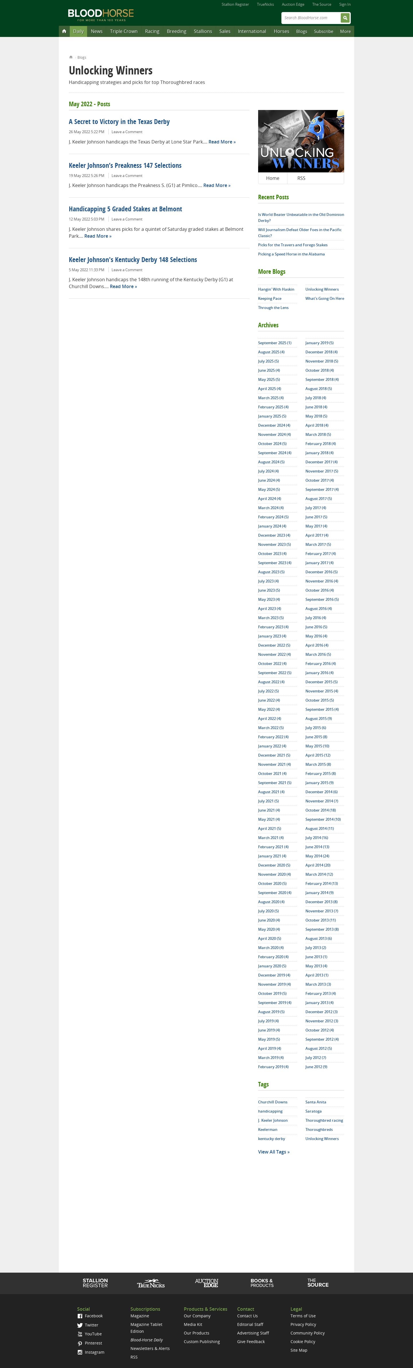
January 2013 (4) (319, 1002)
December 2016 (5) (321, 571)
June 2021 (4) (269, 810)
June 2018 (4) (316, 407)
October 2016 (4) (319, 590)
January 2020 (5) (272, 966)
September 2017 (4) (322, 489)
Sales (225, 31)
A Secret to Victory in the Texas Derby (119, 122)
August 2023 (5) (271, 571)
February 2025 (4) (273, 407)
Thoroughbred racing (324, 1120)
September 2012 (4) (322, 1039)
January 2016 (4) (319, 672)
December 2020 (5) (274, 865)
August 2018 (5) (318, 388)
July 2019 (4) (268, 1020)
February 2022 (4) (273, 736)
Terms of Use (303, 1315)
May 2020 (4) (269, 929)
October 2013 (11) (320, 920)
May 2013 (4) (316, 966)
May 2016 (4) (316, 636)
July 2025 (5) (268, 361)
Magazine (139, 1315)
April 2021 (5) (269, 828)
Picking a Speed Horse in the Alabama (291, 254)
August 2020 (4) (271, 901)
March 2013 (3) (318, 984)
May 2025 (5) (269, 379)
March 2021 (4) (271, 837)
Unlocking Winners (322, 289)
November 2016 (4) (321, 581)
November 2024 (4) (274, 434)
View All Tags (272, 1152)
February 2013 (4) (320, 993)
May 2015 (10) (317, 746)
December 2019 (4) (274, 975)
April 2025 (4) (269, 388)
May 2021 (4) (269, 819)
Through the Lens (273, 307)
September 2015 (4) (322, 709)
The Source (321, 4)
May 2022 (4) (269, 709)
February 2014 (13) (321, 883)
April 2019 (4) (269, 1048)
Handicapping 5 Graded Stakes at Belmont (125, 209)
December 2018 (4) (321, 352)
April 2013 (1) (316, 975)
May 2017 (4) (316, 526)
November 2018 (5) (321, 361)
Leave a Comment (127, 131)
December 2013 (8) (321, 901)
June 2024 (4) (269, 480)
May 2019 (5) (269, 1039)
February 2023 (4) (273, 626)
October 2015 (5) (319, 700)
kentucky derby (271, 1138)
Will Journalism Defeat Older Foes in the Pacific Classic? (300, 232)
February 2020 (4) (273, 956)
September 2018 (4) (322, 379)
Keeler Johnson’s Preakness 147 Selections (125, 166)
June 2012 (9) (316, 1066)
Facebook (90, 1315)
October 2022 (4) (272, 663)
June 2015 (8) (316, 736)
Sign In (345, 4)
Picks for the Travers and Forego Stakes (293, 244)
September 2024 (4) (274, 452)
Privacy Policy (303, 1324)
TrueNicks (265, 4)
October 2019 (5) (272, 993)
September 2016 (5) (322, 599)
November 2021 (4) (274, 764)
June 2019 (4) (269, 1030)
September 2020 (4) (274, 892)
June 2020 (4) (269, 920)
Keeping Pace (269, 298)
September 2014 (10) (323, 819)
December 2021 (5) (274, 755)
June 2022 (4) (269, 700)
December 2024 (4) (274, 425)
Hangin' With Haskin (276, 289)
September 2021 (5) (274, 782)
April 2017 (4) (316, 535)
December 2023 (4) (274, 535)
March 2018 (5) (318, 434)
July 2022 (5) (268, 691)
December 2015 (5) (321, 681)
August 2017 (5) (318, 498)
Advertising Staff (253, 1333)
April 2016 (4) (316, 645)
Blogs (301, 31)
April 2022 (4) (269, 718)
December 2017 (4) (321, 461)
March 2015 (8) (318, 764)
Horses (281, 31)
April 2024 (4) (269, 498)
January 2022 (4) (272, 746)
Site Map (299, 1350)
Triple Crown (124, 31)
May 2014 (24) (317, 856)
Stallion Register (235, 4)
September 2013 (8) (322, 929)
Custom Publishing (202, 1341)
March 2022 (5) (271, 727)
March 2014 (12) (319, 874)
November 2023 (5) (274, 544)
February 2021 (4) (273, 846)
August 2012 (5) (318, 1048)
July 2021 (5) (268, 801)
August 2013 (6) (318, 938)
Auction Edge (293, 4)
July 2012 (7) (315, 1057)
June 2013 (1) (316, 956)
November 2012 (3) (321, 1020)
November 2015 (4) (321, 691)
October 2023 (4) (272, 553)
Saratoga (313, 1111)
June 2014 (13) (317, 846)
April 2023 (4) (269, 608)
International (252, 31)
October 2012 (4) (319, 1030)
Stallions (203, 31)
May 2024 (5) (269, 489)
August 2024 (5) (271, 461)
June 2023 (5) (269, 590)
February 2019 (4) (273, 1066)
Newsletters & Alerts (150, 1348)
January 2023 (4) (272, 636)
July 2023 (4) (268, 581)
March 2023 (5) (271, 617)
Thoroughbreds (319, 1129)
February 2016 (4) (320, 663)
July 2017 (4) (315, 507)
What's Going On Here (324, 298)
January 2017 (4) (319, 562)
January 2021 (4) (272, 856)
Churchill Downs (272, 1102)
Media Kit (193, 1324)
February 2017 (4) (320, 553)
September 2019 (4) (274, 1002)
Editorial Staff (250, 1324)
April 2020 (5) (269, 938)
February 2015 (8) (320, 773)
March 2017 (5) (318, 544)
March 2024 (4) (271, 507)
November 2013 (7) (321, 911)
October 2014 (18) (320, 810)
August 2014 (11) (319, 828)
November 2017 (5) (321, 471)
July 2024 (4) (268, 471)
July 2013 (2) (315, 947)
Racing (152, 31)
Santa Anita (315, 1102)
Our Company (197, 1315)
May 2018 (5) (316, 416)
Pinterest (89, 1343)
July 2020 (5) (268, 911)
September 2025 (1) (274, 342)
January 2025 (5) (272, 416)
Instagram (90, 1352)
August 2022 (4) (271, 681)
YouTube (89, 1333)
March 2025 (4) (271, 397)
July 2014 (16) (316, 837)
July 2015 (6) (315, 727)
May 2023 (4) (269, 599)
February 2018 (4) (320, 443)
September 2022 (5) (274, 672)
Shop (262, 1283)
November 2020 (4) (274, 874)
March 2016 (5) (318, 654)
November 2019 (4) (274, 984)
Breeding (176, 31)
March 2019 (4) (271, 1057)
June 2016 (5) (316, 626)
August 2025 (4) (271, 352)
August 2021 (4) (271, 791)
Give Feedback (251, 1341)
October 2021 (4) (272, 773)
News (97, 31)
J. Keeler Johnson (273, 1120)
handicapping (270, 1111)
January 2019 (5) (319, 342)
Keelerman (267, 1129)
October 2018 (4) (319, 370)
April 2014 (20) (317, 865)
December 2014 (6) (321, 791)
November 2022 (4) (274, 654)
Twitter (87, 1325)
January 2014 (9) (319, 892)
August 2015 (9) (318, 718)
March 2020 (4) (271, 947)
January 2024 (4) (272, 526)
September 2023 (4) (274, 562)
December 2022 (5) (274, 645)
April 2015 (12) (317, 755)
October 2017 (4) (319, 480)
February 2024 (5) (273, 516)
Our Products (196, 1333)
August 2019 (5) (271, 1011)
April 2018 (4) (316, 425)
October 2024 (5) (272, 443)
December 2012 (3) (321, 1011)
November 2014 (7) (321, 801)
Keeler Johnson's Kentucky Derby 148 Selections (133, 260)
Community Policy (308, 1333)
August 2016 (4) (318, 608)
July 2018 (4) (315, 397)
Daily (78, 31)
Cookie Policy (303, 1341)
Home (71, 56)
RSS (301, 178)
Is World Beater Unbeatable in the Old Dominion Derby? (301, 217)
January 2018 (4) (319, 452)
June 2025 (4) (269, 370)
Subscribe (323, 31)
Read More (220, 142)
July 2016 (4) (315, 617)
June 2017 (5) (316, 516)
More (345, 31)
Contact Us (247, 1315)
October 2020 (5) (272, 883)
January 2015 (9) (319, 782)
